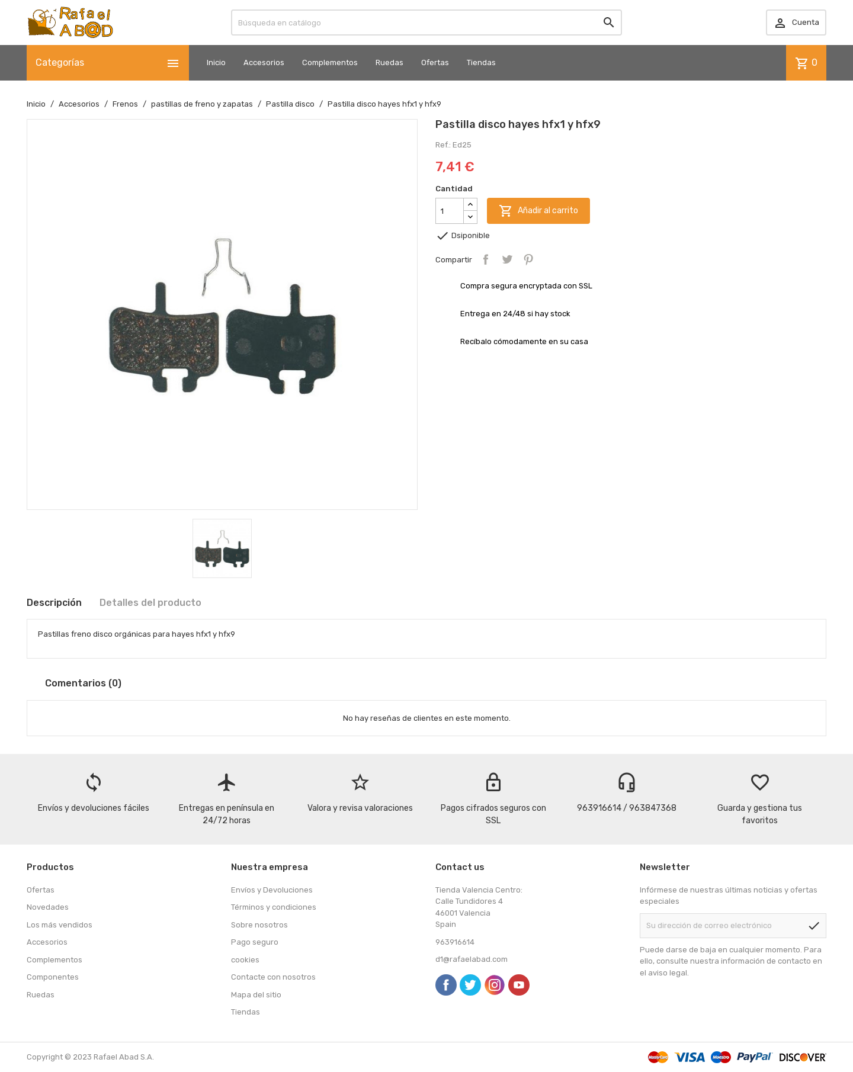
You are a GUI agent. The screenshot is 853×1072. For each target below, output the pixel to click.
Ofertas (435, 62)
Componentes (53, 976)
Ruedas (389, 62)
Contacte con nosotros (273, 976)
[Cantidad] (449, 211)
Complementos (330, 62)
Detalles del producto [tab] (150, 602)
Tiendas (481, 62)
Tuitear (507, 259)
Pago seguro (254, 942)
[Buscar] (426, 22)
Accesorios (263, 62)
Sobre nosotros (259, 924)
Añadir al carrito (538, 211)
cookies (245, 959)
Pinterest (528, 259)
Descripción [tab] (54, 602)
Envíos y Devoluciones (272, 889)
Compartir (486, 259)
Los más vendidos (59, 924)
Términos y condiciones (273, 907)
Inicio (216, 62)
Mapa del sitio (256, 994)
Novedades (48, 907)
